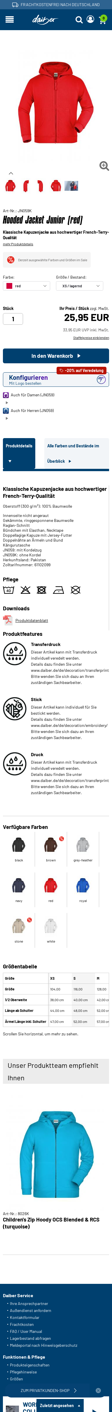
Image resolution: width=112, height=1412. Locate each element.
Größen (16, 1378)
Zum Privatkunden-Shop (49, 1390)
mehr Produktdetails (18, 244)
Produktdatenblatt (25, 620)
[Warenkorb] (102, 19)
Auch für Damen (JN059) (28, 395)
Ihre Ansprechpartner (29, 1303)
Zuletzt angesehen (57, 1405)
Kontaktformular (24, 1317)
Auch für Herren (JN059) (28, 411)
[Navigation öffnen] (9, 20)
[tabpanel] (56, 752)
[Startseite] (45, 20)
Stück (8, 308)
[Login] (90, 19)
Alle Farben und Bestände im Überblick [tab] (73, 453)
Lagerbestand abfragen (30, 1338)
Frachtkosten (22, 1324)
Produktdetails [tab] (19, 445)
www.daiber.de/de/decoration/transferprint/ (71, 670)
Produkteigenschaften (30, 1364)
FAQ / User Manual (26, 1331)
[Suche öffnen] (79, 20)
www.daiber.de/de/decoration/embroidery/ (69, 725)
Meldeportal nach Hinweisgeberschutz (43, 1345)
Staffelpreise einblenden (91, 337)
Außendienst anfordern (30, 1310)
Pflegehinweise (23, 1371)
